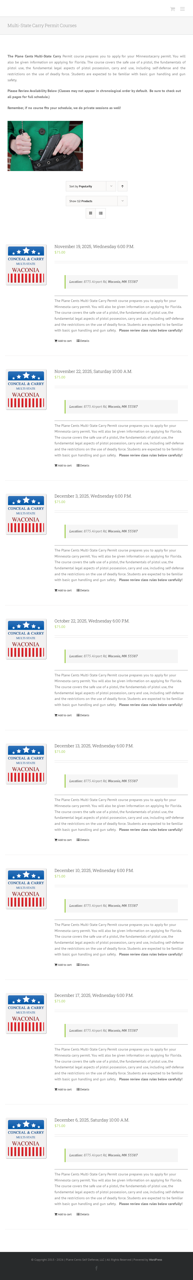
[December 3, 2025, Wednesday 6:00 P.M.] (26, 514)
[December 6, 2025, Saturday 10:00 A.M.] (26, 1138)
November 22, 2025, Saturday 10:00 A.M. (93, 371)
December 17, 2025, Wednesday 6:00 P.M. (94, 995)
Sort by (80, 186)
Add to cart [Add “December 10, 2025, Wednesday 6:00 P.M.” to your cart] (65, 965)
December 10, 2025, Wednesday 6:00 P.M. (94, 870)
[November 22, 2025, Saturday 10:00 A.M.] (26, 389)
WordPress (155, 1259)
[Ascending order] (122, 186)
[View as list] (101, 213)
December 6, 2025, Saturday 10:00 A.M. (92, 1120)
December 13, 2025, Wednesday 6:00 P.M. (94, 746)
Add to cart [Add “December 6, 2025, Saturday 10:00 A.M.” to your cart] (65, 1214)
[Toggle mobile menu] (182, 9)
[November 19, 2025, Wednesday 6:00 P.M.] (26, 264)
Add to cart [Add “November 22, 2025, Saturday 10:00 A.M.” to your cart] (65, 465)
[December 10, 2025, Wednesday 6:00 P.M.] (26, 888)
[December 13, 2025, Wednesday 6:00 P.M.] (26, 764)
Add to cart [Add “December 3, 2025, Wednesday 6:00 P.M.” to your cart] (65, 590)
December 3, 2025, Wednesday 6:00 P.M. (93, 496)
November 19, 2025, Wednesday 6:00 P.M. (94, 246)
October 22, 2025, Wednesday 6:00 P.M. (92, 621)
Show (80, 201)
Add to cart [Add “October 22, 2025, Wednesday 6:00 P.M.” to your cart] (65, 715)
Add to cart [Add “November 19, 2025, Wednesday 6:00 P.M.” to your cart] (65, 341)
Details (84, 341)
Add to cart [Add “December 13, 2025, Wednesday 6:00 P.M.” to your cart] (65, 840)
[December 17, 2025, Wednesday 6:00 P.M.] (26, 1013)
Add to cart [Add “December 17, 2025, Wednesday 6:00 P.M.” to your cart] (65, 1089)
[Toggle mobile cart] (172, 9)
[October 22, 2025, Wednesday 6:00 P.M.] (26, 639)
